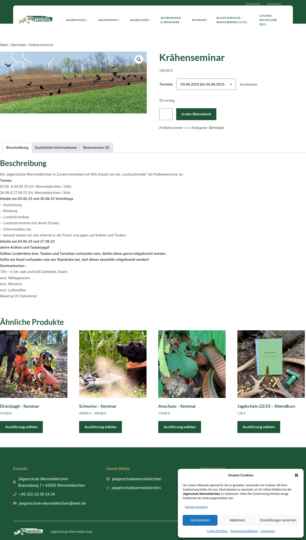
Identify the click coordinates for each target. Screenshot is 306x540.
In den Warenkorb (196, 114)
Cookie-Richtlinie (217, 531)
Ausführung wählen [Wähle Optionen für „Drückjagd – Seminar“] (21, 427)
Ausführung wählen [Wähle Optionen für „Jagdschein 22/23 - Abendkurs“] (259, 427)
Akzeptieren (200, 520)
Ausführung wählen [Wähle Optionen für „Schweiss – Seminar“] (100, 427)
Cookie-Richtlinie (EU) (270, 18)
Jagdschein (106, 18)
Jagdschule (74, 18)
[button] (296, 475)
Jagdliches (137, 18)
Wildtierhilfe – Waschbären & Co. (230, 18)
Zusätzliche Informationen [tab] (56, 147)
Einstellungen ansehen (278, 520)
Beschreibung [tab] (17, 147)
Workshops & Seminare (169, 18)
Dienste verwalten (196, 507)
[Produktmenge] (166, 114)
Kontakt (198, 18)
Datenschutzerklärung (244, 531)
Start (4, 45)
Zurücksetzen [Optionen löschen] (248, 84)
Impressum (268, 531)
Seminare (18, 45)
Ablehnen (237, 520)
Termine (166, 84)
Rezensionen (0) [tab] (96, 147)
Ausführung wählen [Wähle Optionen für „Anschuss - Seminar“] (180, 427)
